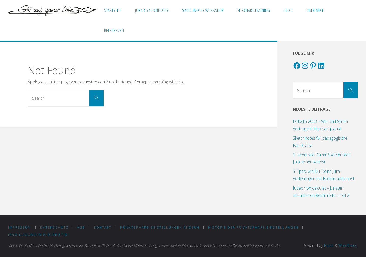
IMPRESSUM (19, 227)
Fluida (328, 245)
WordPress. (348, 245)
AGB (81, 227)
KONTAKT (103, 227)
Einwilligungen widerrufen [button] (38, 234)
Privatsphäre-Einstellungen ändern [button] (159, 227)
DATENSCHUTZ (54, 227)
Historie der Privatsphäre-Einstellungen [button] (253, 227)
